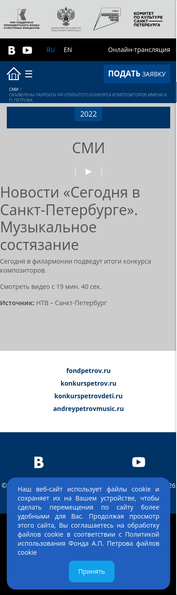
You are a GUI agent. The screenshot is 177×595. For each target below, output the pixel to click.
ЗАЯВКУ (137, 73)
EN (68, 49)
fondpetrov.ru (89, 370)
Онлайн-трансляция (139, 49)
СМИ (14, 89)
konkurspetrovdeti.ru (88, 396)
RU (51, 49)
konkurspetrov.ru (89, 383)
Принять (91, 571)
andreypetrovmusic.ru (88, 408)
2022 (88, 114)
